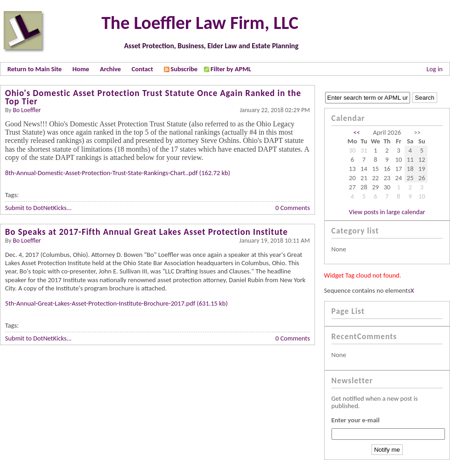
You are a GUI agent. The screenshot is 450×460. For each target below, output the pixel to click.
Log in (435, 69)
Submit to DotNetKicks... (38, 208)
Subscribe (181, 69)
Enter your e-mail (356, 420)
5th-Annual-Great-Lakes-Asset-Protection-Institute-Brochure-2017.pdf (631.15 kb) (116, 303)
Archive (110, 69)
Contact (142, 69)
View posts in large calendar (387, 212)
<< (357, 132)
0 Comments (293, 208)
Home (81, 69)
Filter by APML (231, 69)
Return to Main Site (34, 69)
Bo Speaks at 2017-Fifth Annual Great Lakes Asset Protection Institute (146, 232)
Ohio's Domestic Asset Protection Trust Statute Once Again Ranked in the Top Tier (153, 97)
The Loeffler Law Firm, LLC (199, 22)
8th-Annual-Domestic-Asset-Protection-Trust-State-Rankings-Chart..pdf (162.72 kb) (117, 173)
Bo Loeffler (27, 110)
